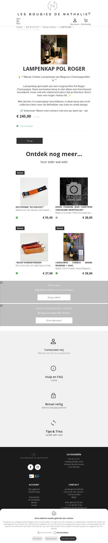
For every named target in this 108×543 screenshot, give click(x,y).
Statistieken (62, 532)
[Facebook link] (31, 467)
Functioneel (45, 532)
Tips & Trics (54, 431)
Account (34, 484)
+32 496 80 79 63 (75, 505)
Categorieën (74, 454)
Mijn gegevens (34, 489)
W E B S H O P (73, 459)
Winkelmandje (34, 492)
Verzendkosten (34, 500)
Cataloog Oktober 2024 (74, 461)
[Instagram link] (38, 467)
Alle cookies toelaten (68, 539)
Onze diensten (74, 467)
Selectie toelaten (51, 539)
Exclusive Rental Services (74, 464)
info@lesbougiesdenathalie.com (75, 508)
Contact (34, 505)
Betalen (34, 502)
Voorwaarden (34, 497)
